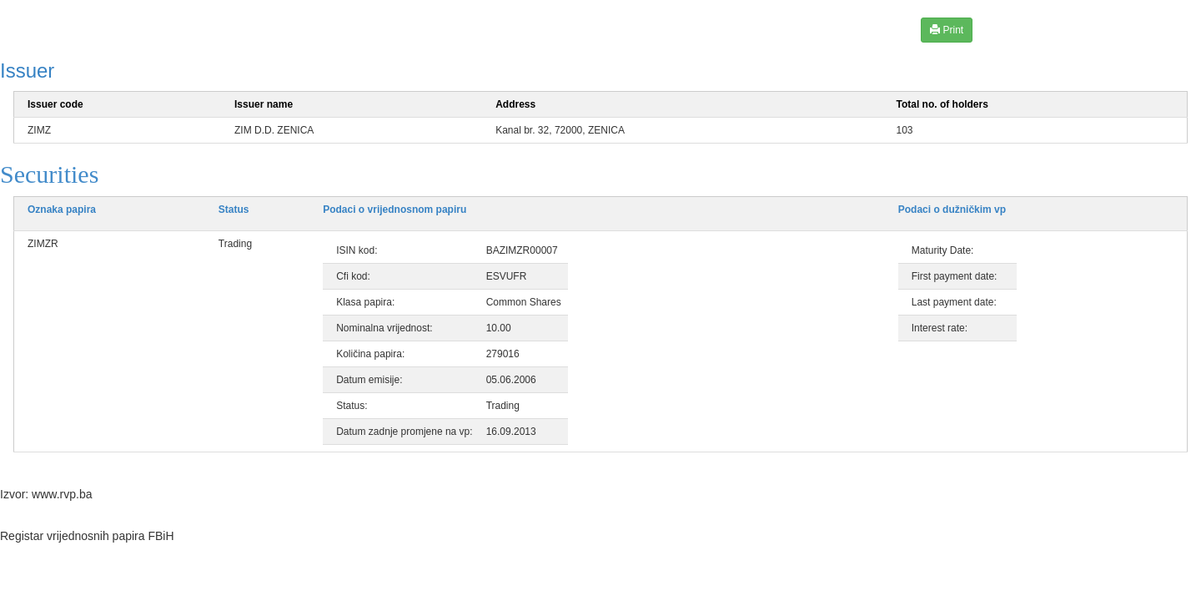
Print (946, 29)
